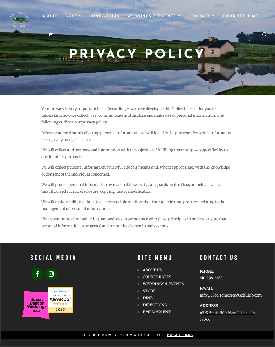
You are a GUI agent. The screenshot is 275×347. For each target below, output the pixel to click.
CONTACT (199, 16)
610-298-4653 (211, 278)
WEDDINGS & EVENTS (151, 16)
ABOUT (49, 16)
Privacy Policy (180, 335)
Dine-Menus (105, 16)
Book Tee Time (241, 16)
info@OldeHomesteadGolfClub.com (231, 295)
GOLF (71, 16)
